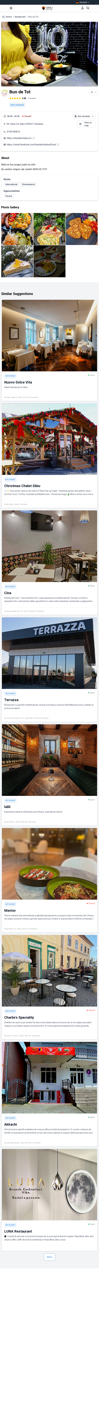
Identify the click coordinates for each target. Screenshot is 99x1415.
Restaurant (20, 17)
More (49, 1257)
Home (9, 17)
